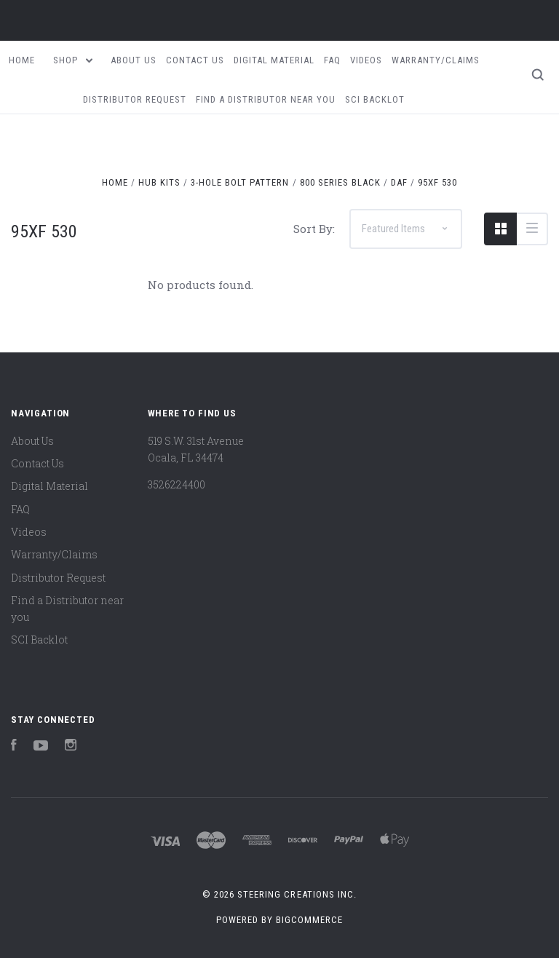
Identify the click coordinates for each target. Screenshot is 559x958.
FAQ (332, 60)
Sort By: (314, 228)
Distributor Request (134, 99)
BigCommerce (309, 919)
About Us (133, 60)
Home (22, 60)
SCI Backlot (375, 99)
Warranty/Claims (436, 60)
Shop (72, 60)
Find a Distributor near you (266, 99)
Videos (366, 60)
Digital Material (274, 60)
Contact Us (195, 60)
